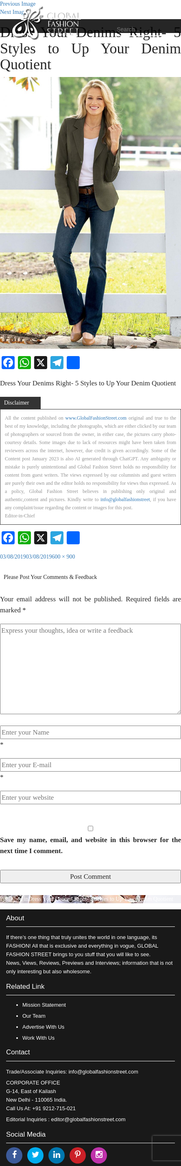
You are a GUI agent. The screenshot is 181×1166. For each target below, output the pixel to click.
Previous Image (17, 4)
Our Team (34, 1016)
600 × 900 (63, 557)
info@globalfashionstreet (125, 499)
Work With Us (38, 1038)
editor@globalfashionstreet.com (88, 1119)
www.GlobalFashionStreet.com (96, 418)
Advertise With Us (43, 1027)
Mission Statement (44, 1005)
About (15, 918)
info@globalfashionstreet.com (103, 1072)
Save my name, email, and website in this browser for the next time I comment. (90, 845)
